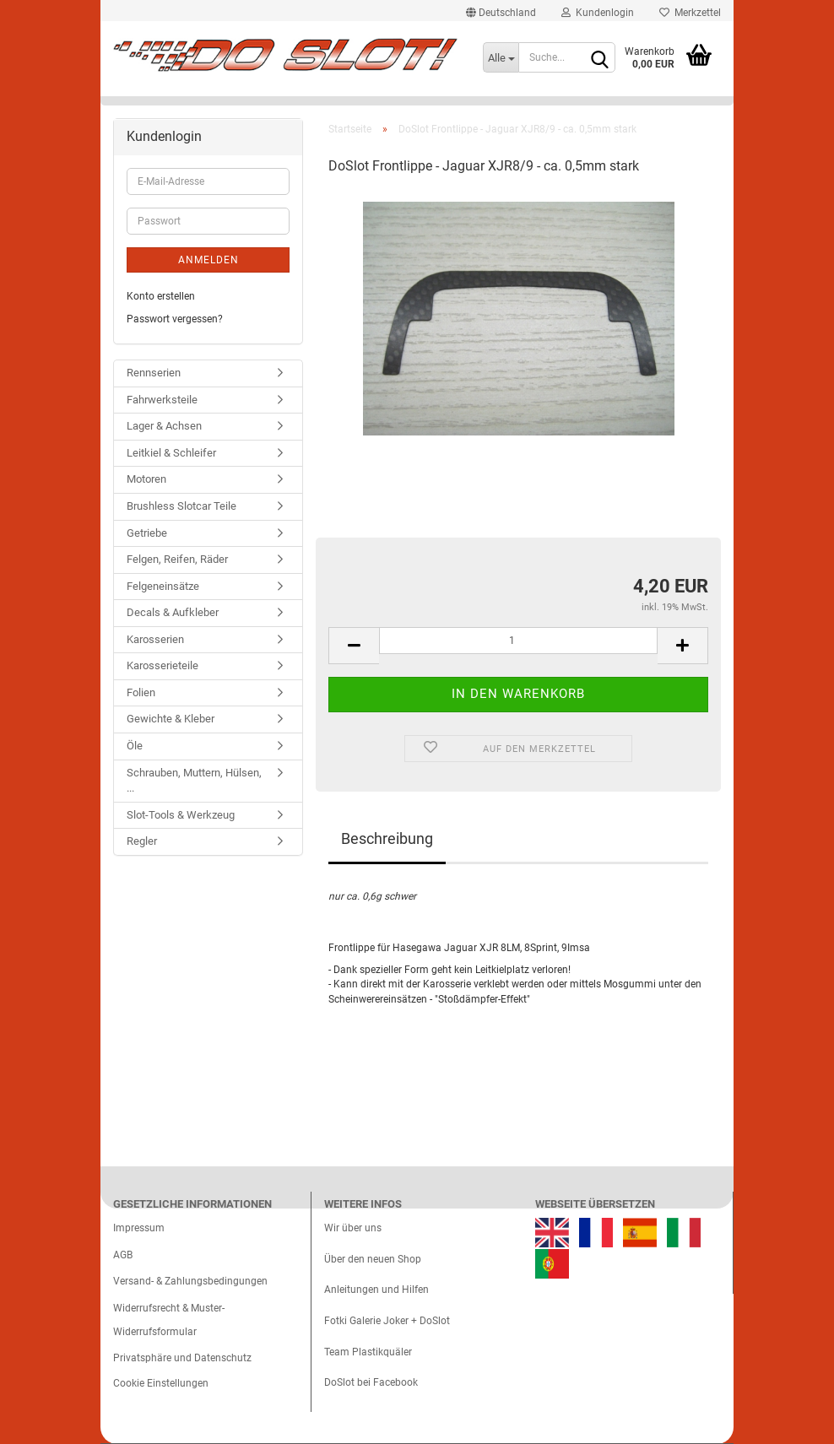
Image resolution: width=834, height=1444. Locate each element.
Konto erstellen (161, 296)
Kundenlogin (597, 13)
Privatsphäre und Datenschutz (182, 1358)
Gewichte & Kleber (170, 718)
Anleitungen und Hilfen (376, 1289)
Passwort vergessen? (175, 319)
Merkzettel (690, 13)
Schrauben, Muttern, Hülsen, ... (194, 780)
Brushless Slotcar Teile (181, 506)
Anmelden (208, 260)
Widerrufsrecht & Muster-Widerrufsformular (169, 1320)
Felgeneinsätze (163, 586)
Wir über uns (353, 1228)
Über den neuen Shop (372, 1259)
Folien (141, 692)
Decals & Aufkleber (173, 612)
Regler (142, 841)
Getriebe (147, 533)
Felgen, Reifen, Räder (177, 559)
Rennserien (154, 372)
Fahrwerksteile (162, 399)
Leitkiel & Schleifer (171, 452)
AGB (123, 1255)
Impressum (139, 1228)
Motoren (146, 479)
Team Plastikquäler (368, 1352)
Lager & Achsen (164, 425)
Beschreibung (387, 838)
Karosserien (155, 639)
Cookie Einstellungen (160, 1383)
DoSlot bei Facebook (371, 1382)
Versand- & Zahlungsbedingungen (190, 1281)
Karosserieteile (162, 665)
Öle (135, 745)
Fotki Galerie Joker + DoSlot (387, 1321)
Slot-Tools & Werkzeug (181, 815)
